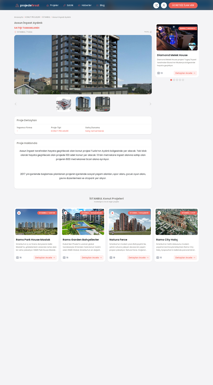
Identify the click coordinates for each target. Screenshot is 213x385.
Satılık (68, 5)
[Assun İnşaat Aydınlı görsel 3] (83, 104)
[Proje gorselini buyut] (83, 64)
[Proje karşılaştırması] (156, 5)
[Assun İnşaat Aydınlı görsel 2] (63, 104)
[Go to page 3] (177, 80)
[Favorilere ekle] (160, 28)
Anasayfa (18, 17)
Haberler (85, 5)
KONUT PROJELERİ (32, 17)
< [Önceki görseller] (15, 104)
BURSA (182, 28)
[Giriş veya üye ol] (164, 5)
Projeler (52, 5)
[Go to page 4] (180, 80)
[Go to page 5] (183, 80)
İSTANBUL (46, 17)
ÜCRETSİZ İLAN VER (183, 5)
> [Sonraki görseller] (150, 104)
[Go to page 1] (171, 80)
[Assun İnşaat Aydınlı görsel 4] (102, 104)
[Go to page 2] (174, 80)
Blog (100, 5)
